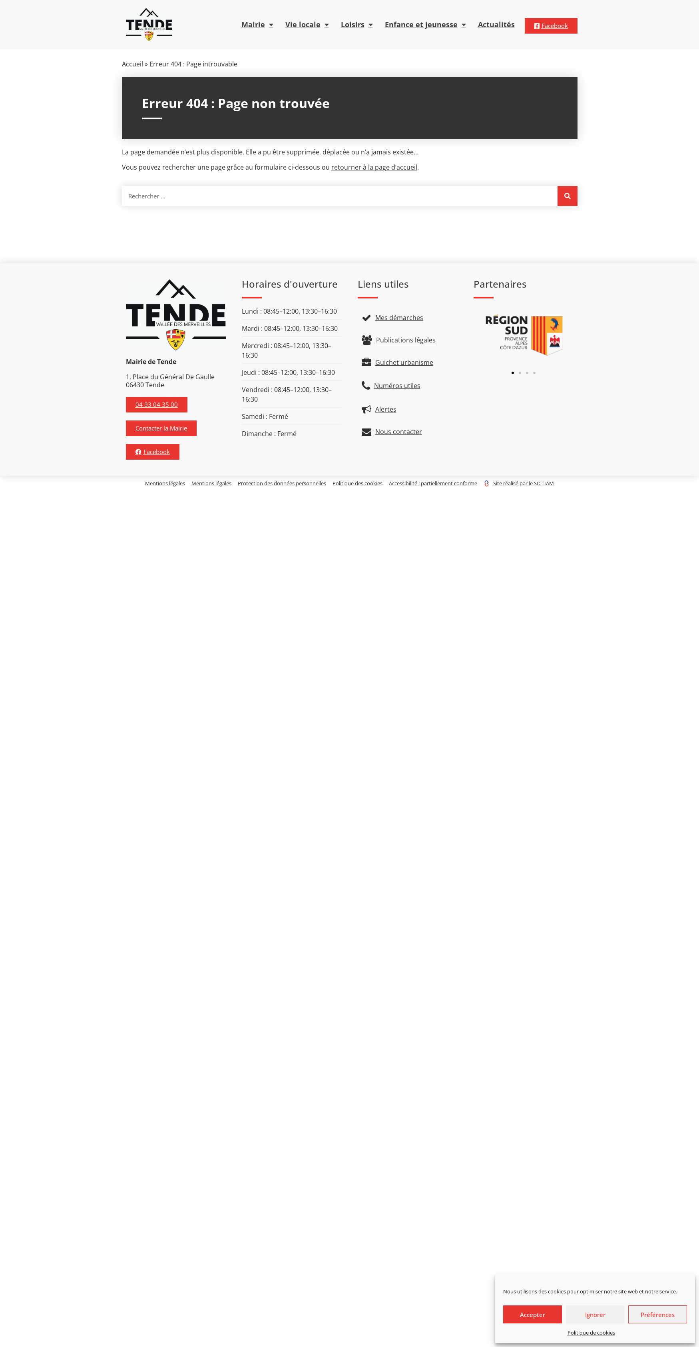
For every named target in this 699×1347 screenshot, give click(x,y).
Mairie (257, 24)
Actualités (496, 24)
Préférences (658, 1315)
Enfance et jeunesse (425, 24)
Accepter (532, 1315)
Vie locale (307, 24)
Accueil (132, 64)
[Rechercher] (568, 196)
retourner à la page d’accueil (374, 167)
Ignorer (595, 1315)
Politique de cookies (591, 1332)
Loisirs (357, 24)
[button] (513, 373)
